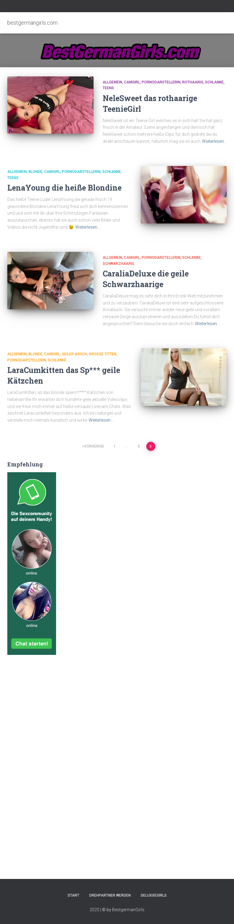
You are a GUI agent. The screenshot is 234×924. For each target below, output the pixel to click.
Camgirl (132, 82)
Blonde (35, 172)
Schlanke (214, 82)
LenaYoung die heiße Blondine (64, 188)
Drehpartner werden (110, 895)
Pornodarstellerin (161, 82)
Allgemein (112, 82)
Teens (108, 88)
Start (73, 895)
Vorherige (94, 446)
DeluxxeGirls (154, 895)
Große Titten (102, 354)
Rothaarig (192, 82)
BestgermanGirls (128, 909)
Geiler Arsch (74, 354)
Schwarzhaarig (118, 264)
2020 (94, 909)
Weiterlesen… (214, 141)
